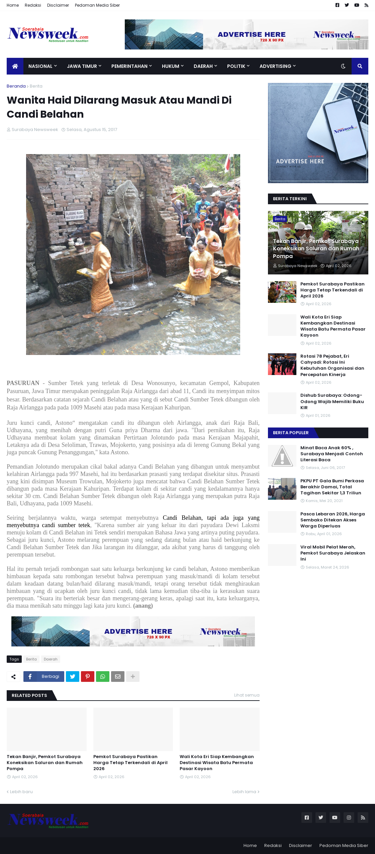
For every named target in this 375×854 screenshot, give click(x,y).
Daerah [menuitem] (203, 66)
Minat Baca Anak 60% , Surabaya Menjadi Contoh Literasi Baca (331, 454)
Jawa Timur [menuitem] (82, 66)
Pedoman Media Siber (97, 5)
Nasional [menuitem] (40, 66)
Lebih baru (21, 791)
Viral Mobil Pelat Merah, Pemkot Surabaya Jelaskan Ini (332, 553)
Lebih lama (244, 791)
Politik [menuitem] (236, 66)
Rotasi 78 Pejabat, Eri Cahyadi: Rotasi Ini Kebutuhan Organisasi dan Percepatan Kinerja (332, 365)
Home (13, 5)
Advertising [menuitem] (275, 66)
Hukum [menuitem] (170, 66)
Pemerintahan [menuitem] (129, 66)
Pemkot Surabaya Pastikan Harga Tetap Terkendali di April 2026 (130, 763)
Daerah (51, 659)
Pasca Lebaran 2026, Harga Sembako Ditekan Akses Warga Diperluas (332, 520)
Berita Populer (291, 433)
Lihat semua (247, 695)
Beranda (16, 86)
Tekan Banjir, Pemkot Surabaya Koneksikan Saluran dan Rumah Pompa (45, 763)
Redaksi (33, 5)
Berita (36, 86)
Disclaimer (58, 5)
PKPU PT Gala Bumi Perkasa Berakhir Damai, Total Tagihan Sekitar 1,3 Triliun (332, 487)
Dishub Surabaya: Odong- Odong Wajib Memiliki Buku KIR (332, 401)
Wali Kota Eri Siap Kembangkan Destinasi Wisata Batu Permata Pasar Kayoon (217, 763)
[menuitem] (15, 66)
